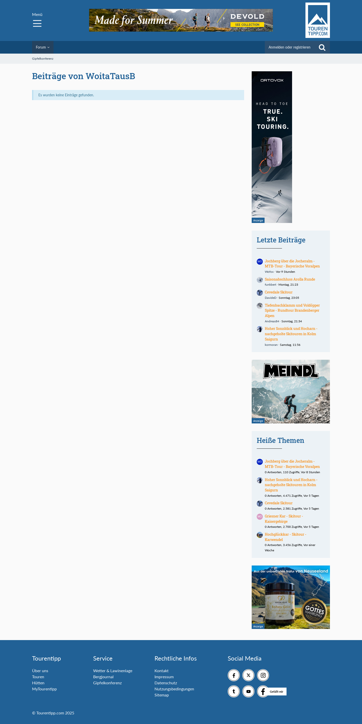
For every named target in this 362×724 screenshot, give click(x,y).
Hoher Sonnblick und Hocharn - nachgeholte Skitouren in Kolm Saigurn (291, 333)
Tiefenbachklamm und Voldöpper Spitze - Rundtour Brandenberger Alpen (292, 310)
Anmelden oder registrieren (290, 47)
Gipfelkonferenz (107, 682)
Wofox (269, 272)
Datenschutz (165, 682)
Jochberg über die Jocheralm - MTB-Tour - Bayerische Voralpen (292, 264)
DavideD (270, 298)
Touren (38, 676)
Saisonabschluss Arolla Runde (290, 279)
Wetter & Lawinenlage (112, 670)
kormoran (271, 345)
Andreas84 (272, 321)
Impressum (164, 676)
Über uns (40, 670)
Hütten (38, 682)
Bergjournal (103, 676)
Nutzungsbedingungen (174, 688)
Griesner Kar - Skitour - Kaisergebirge (284, 519)
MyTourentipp (44, 688)
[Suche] (322, 47)
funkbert (270, 284)
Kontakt (161, 670)
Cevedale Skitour (279, 292)
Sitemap (161, 694)
